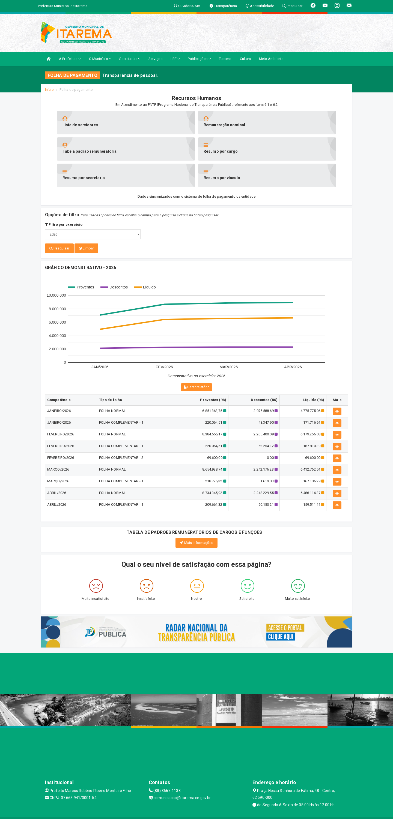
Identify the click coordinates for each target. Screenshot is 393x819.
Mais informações (196, 515)
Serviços (155, 59)
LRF (175, 59)
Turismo (225, 59)
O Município (100, 59)
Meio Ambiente (271, 59)
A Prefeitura (70, 59)
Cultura (245, 59)
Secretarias (129, 59)
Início (49, 90)
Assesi (177, 812)
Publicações (199, 59)
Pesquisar (59, 222)
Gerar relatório (196, 360)
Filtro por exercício (63, 198)
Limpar (86, 222)
